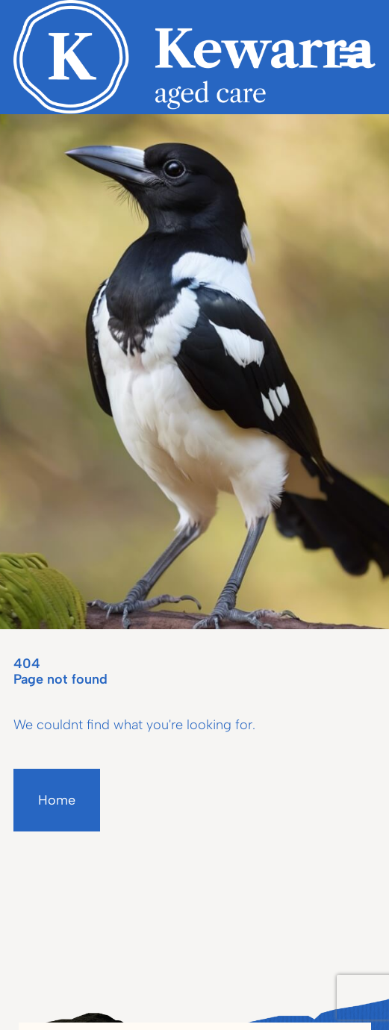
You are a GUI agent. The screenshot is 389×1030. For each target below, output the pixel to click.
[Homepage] (194, 57)
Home (56, 800)
